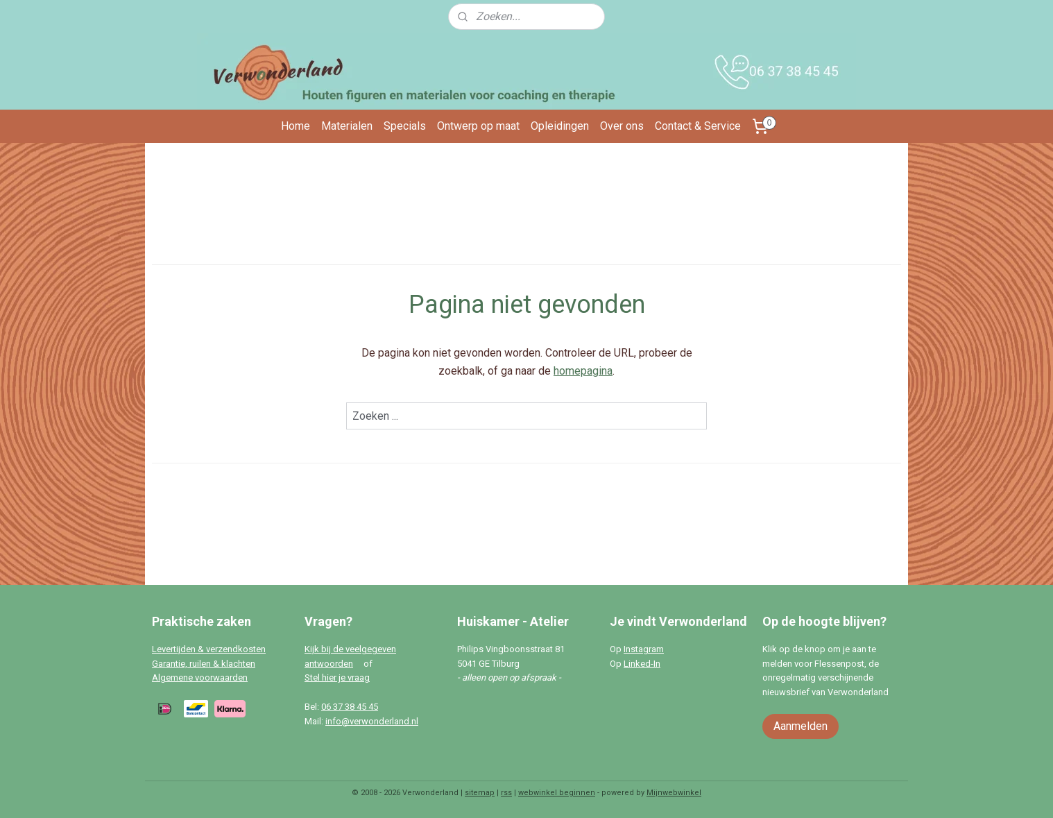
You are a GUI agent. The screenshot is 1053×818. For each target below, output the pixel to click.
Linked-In (642, 663)
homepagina (583, 370)
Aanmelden (800, 726)
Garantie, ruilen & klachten (203, 663)
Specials (405, 126)
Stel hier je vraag (337, 677)
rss (506, 792)
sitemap (480, 792)
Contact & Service (698, 126)
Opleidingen (560, 126)
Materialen (347, 126)
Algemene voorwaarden (200, 677)
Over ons (622, 126)
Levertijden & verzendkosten (209, 649)
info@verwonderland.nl (371, 721)
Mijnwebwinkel (674, 792)
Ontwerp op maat (478, 126)
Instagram (644, 649)
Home (295, 126)
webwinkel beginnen (556, 792)
